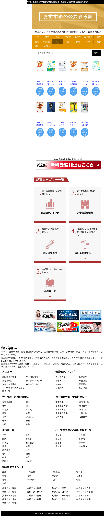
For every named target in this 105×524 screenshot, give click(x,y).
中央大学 (83, 418)
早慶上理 (83, 389)
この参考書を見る (40, 91)
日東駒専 (59, 396)
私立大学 (83, 385)
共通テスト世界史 (35, 500)
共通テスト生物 (59, 507)
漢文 (29, 484)
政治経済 (47, 42)
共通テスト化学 (9, 507)
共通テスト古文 (83, 496)
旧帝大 (58, 389)
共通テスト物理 (34, 507)
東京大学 (59, 410)
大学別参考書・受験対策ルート (72, 405)
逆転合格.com (10, 356)
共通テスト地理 (9, 504)
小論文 (47, 46)
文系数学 (31, 480)
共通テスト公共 (83, 504)
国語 (57, 37)
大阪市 (58, 443)
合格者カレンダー (34, 389)
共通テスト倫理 (34, 504)
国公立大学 (60, 385)
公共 (57, 42)
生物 (88, 42)
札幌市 (82, 447)
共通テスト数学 (34, 496)
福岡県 (58, 447)
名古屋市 (83, 454)
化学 (68, 42)
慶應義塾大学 (61, 414)
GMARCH (59, 392)
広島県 (82, 443)
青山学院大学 (61, 421)
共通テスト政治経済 (61, 504)
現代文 (79, 480)
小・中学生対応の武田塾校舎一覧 (73, 438)
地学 (99, 42)
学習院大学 (60, 418)
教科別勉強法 (32, 385)
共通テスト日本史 (60, 500)
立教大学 (59, 425)
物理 (78, 42)
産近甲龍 (83, 396)
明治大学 (83, 414)
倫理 (37, 42)
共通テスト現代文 (60, 496)
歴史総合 (88, 37)
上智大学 (83, 421)
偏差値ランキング (34, 392)
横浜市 (58, 454)
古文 (4, 484)
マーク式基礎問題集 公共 (73, 84)
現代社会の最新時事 (84, 125)
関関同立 (83, 392)
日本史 (78, 37)
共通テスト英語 (9, 496)
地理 (99, 37)
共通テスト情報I (9, 511)
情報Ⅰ (37, 46)
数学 (47, 37)
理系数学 (56, 480)
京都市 (58, 451)
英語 (37, 37)
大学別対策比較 (9, 392)
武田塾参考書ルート (11, 385)
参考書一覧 (7, 389)
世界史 (68, 37)
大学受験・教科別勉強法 (15, 405)
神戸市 (82, 451)
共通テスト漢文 (9, 500)
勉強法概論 (7, 410)
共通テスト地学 (83, 507)
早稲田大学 (84, 410)
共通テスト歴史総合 (85, 500)
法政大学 (83, 425)
